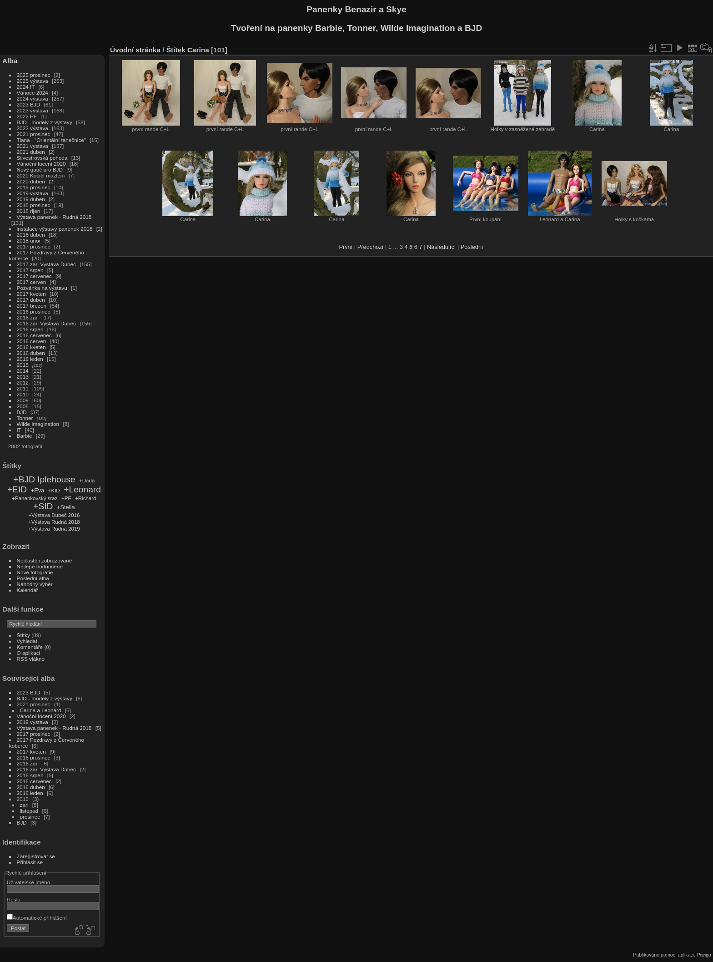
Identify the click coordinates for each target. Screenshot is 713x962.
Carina (198, 50)
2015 (23, 365)
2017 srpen (30, 270)
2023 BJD (28, 104)
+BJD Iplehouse (44, 479)
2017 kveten (31, 294)
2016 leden (30, 359)
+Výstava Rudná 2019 (54, 529)
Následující (441, 246)
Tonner (25, 418)
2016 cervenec (34, 335)
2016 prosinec (33, 311)
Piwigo (704, 954)
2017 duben (31, 300)
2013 (23, 377)
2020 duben (31, 181)
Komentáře (30, 647)
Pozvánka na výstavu (42, 288)
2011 (23, 388)
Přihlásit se (30, 862)
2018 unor (29, 240)
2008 (23, 406)
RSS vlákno (31, 659)
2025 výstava (32, 81)
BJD (22, 412)
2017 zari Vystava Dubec (46, 264)
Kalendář (27, 590)
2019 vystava (32, 193)
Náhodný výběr (35, 584)
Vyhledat (27, 641)
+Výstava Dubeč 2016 (54, 515)
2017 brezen (31, 306)
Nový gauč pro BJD (40, 169)
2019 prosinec (33, 187)
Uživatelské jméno (28, 882)
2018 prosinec (33, 205)
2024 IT (26, 87)
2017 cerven (31, 282)
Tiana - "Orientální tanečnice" (51, 140)
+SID (43, 506)
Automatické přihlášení (37, 918)
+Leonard (82, 489)
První (345, 246)
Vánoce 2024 (32, 93)
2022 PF (27, 116)
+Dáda (87, 480)
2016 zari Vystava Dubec (46, 323)
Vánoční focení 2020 (41, 164)
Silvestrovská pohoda (42, 158)
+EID (17, 489)
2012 (23, 382)
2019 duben (31, 199)
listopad (29, 811)
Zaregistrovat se (36, 856)
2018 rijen (28, 211)
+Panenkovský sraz (34, 498)
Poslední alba (33, 578)
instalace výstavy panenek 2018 (55, 229)
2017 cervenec (34, 276)
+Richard (85, 498)
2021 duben (31, 152)
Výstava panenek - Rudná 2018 (54, 217)
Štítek (176, 50)
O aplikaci (28, 653)
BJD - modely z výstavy (44, 122)
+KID (54, 490)
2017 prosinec (33, 246)
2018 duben (31, 235)
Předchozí (370, 246)
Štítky (23, 635)
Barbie (24, 436)
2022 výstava (32, 128)
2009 (23, 400)
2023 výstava (32, 110)
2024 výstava (32, 98)
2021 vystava (32, 146)
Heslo (13, 899)
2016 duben (31, 353)
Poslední (472, 246)
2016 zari (28, 317)
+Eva (38, 490)
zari (24, 805)
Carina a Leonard (40, 710)
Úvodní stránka (135, 50)
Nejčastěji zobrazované (44, 560)
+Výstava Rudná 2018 (54, 522)
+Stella (66, 507)
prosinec (30, 817)
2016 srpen (30, 329)
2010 (23, 394)
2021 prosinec (33, 134)
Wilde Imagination (38, 424)
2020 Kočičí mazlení (41, 175)
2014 (23, 371)
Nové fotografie (35, 572)
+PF (66, 498)
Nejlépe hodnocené (40, 566)
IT (19, 430)
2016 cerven (31, 341)
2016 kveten (31, 347)
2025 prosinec (33, 75)
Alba (9, 61)
